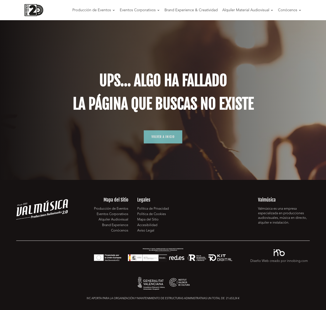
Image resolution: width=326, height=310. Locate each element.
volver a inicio (163, 137)
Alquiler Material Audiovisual (245, 10)
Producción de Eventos (91, 10)
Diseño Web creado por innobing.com (279, 261)
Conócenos (287, 10)
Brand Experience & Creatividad (191, 10)
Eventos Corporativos (138, 10)
